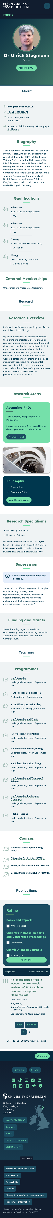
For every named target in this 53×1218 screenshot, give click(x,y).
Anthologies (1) (18, 925)
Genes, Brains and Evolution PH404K (30, 873)
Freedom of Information (18, 1202)
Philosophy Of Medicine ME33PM (28, 858)
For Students (19, 1070)
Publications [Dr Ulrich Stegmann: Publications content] (26, 890)
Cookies (10, 1188)
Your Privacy (12, 1175)
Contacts (10, 1127)
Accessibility (12, 1182)
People (8, 14)
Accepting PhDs (26, 67)
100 (27, 1040)
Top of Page (27, 1158)
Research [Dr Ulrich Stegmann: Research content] (26, 301)
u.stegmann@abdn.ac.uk (20, 106)
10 (14, 1040)
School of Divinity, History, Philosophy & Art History (28, 127)
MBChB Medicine (19, 814)
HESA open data (10, 548)
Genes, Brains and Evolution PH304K (30, 865)
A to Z (9, 1133)
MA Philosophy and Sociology (26, 763)
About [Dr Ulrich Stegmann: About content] (26, 91)
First (20, 1024)
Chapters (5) (17, 942)
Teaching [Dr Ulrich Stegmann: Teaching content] (26, 652)
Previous (32, 1024)
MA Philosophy (18, 678)
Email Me (15, 437)
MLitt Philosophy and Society (26, 704)
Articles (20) (17, 955)
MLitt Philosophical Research (26, 692)
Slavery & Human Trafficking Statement (25, 1195)
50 (22, 1040)
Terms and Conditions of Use (20, 1168)
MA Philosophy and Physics (25, 719)
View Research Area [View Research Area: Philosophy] (19, 500)
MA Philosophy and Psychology (27, 748)
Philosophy (17, 578)
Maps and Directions (16, 1140)
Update (42, 1056)
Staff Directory (13, 1147)
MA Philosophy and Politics (25, 733)
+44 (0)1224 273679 (17, 112)
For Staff (35, 1070)
